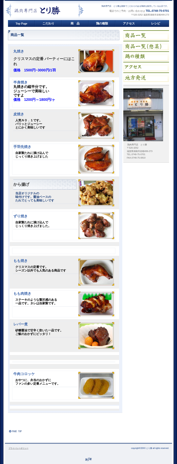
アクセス (146, 66)
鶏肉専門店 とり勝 (53, 10)
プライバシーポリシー (18, 448)
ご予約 (146, 77)
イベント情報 (146, 45)
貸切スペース (146, 56)
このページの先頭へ (21, 431)
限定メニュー (146, 35)
